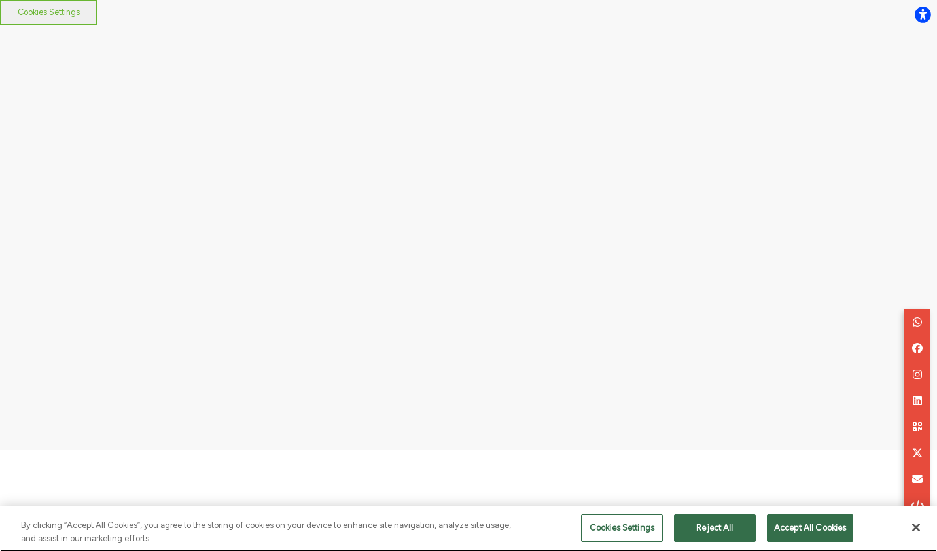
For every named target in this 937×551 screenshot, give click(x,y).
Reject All (714, 530)
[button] (917, 322)
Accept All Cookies (810, 530)
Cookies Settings (49, 12)
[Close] (916, 530)
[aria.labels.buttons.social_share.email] (917, 479)
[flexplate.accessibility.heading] (922, 14)
